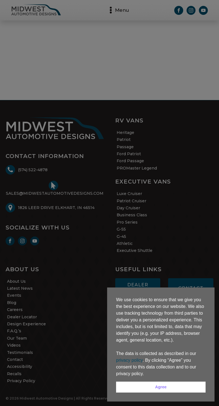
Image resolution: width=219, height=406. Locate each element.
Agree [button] (161, 387)
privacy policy (129, 360)
